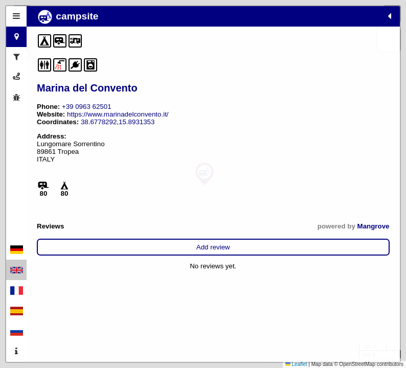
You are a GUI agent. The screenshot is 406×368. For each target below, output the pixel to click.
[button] (204, 174)
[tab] (16, 16)
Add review (94, 262)
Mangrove (136, 241)
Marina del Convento (87, 88)
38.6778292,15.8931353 (74, 137)
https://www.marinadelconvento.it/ (88, 122)
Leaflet (296, 364)
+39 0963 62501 (86, 106)
